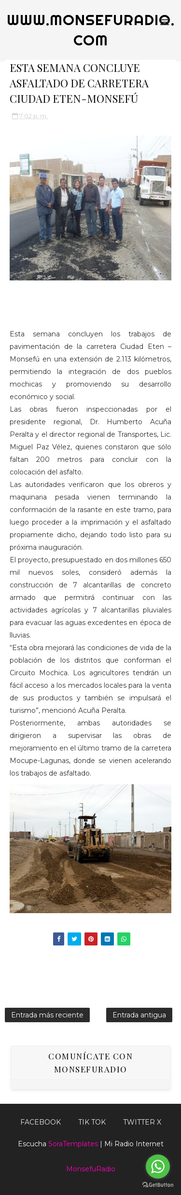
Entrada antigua (139, 1015)
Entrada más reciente (47, 1015)
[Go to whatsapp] (158, 1166)
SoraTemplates (73, 1143)
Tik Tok (92, 1122)
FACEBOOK (40, 1122)
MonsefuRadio (90, 1169)
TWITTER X (142, 1122)
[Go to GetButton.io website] (157, 1185)
